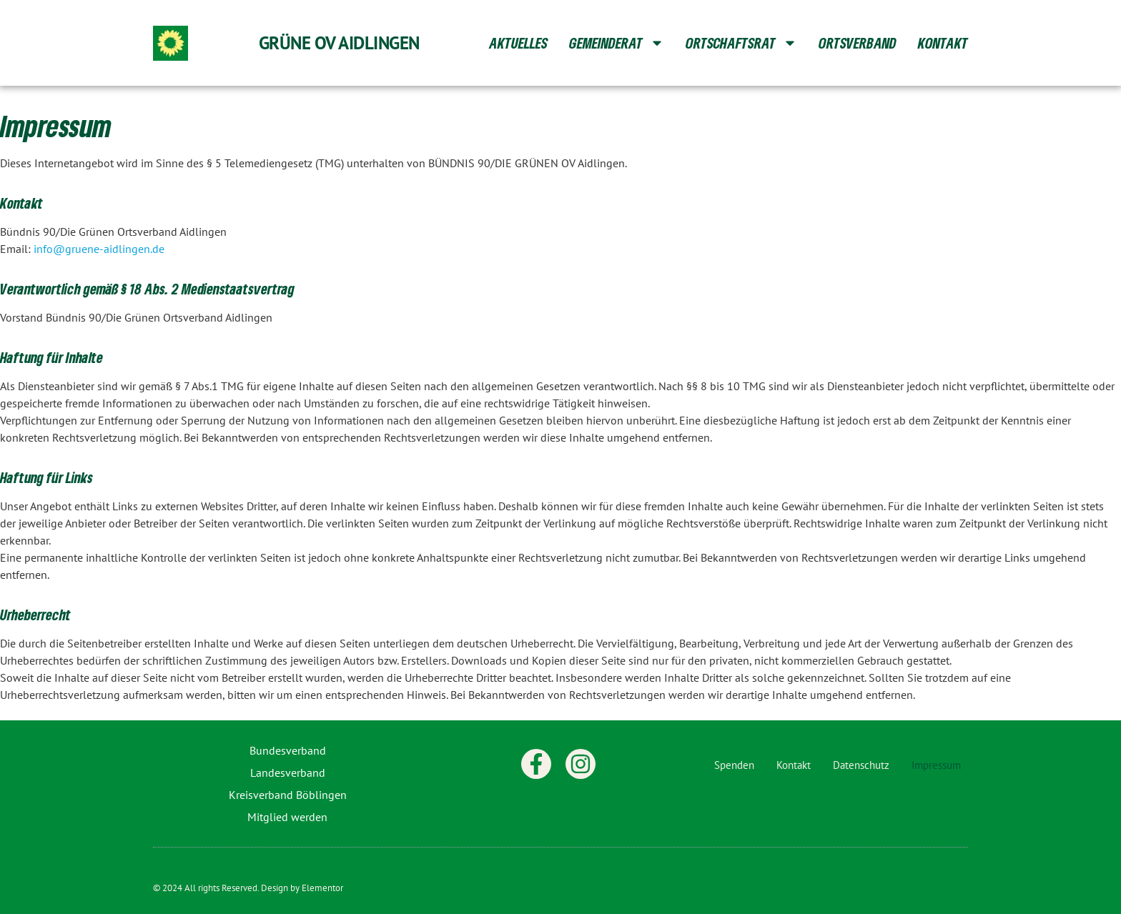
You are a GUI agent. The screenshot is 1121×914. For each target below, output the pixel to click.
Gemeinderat (616, 43)
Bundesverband (288, 750)
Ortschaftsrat (741, 43)
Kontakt (943, 43)
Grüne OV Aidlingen (339, 42)
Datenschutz (861, 765)
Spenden (734, 765)
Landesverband (287, 772)
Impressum (936, 765)
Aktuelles (518, 43)
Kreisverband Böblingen (288, 795)
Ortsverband (858, 43)
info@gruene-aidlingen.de (99, 249)
